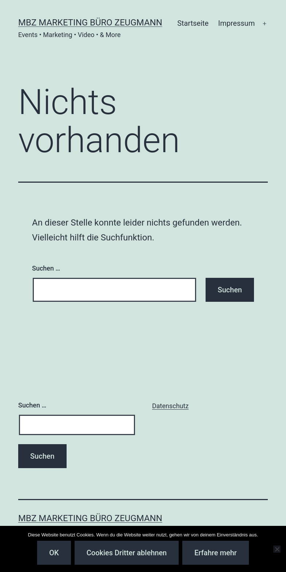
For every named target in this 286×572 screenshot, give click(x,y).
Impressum (236, 23)
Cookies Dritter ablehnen (127, 552)
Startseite (192, 23)
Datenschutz (170, 406)
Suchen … (46, 268)
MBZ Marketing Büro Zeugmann (90, 22)
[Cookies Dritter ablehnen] (277, 549)
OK (54, 552)
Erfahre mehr (215, 552)
